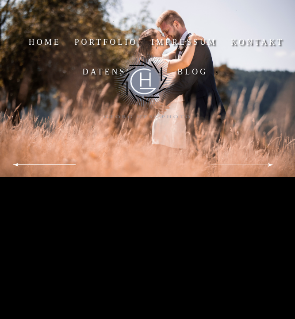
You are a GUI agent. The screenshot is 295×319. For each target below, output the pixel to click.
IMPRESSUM (184, 42)
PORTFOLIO (106, 42)
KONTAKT (257, 42)
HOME (45, 42)
